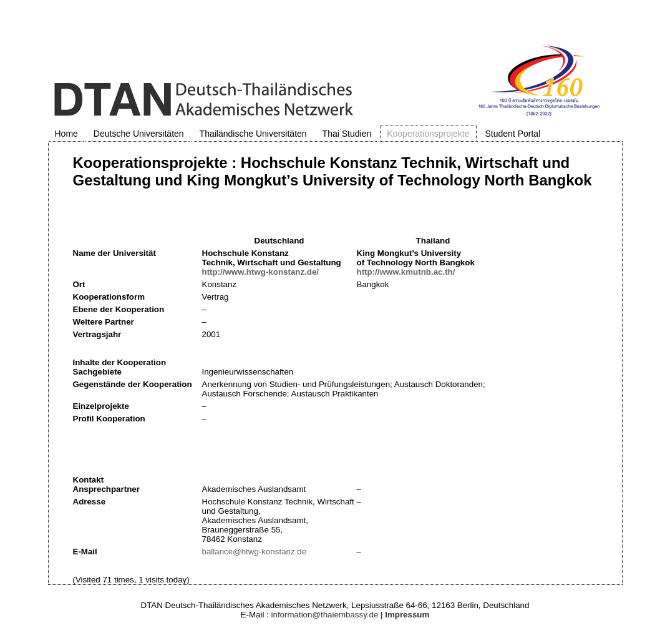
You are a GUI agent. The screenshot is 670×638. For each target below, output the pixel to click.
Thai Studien (347, 134)
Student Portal (513, 134)
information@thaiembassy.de (325, 614)
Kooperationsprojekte (428, 134)
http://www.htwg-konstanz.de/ (260, 272)
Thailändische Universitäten (253, 134)
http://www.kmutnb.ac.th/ (406, 272)
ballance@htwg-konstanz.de (254, 551)
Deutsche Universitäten (139, 134)
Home (66, 134)
